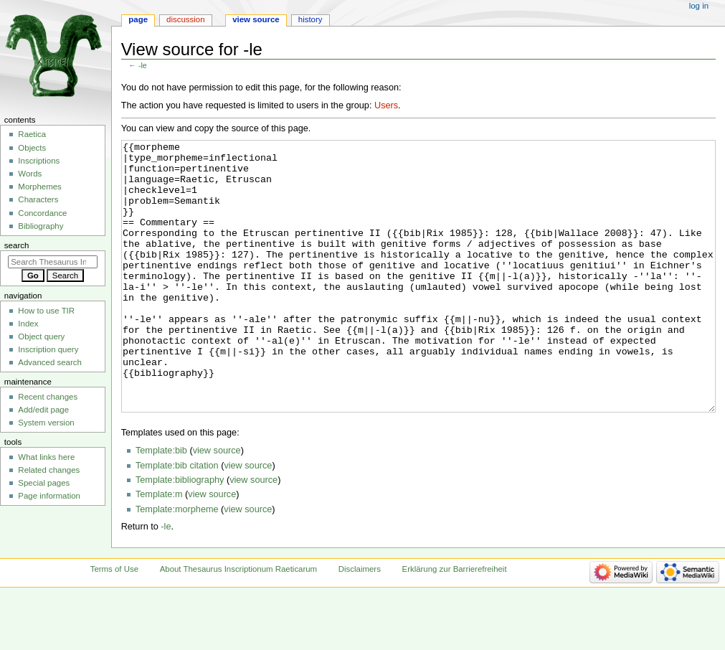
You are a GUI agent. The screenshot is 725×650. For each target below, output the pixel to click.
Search (16, 245)
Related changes (49, 470)
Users (386, 105)
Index (28, 323)
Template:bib (161, 504)
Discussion (185, 19)
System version (46, 422)
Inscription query (48, 349)
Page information (49, 495)
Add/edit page (43, 409)
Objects (32, 147)
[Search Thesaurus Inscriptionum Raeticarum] (53, 261)
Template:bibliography (180, 534)
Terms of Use (114, 622)
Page (138, 19)
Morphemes (39, 186)
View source (256, 19)
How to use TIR (46, 310)
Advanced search (50, 362)
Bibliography (40, 226)
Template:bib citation (177, 519)
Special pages (44, 483)
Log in (699, 5)
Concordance (42, 213)
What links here (46, 457)
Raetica (32, 134)
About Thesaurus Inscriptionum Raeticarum (238, 622)
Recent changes (47, 396)
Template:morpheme (177, 563)
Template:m (159, 548)
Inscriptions (39, 160)
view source (217, 504)
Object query (41, 336)
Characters (38, 199)
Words (30, 173)
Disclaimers (359, 622)
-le (142, 65)
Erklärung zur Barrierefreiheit (454, 622)
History (310, 19)
